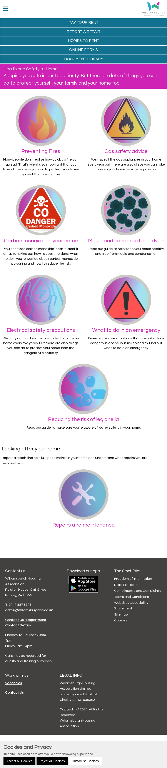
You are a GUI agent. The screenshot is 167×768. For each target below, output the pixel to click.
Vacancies (13, 683)
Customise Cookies (85, 761)
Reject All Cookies (52, 761)
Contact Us (14, 692)
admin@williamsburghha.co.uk (29, 610)
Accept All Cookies (19, 761)
